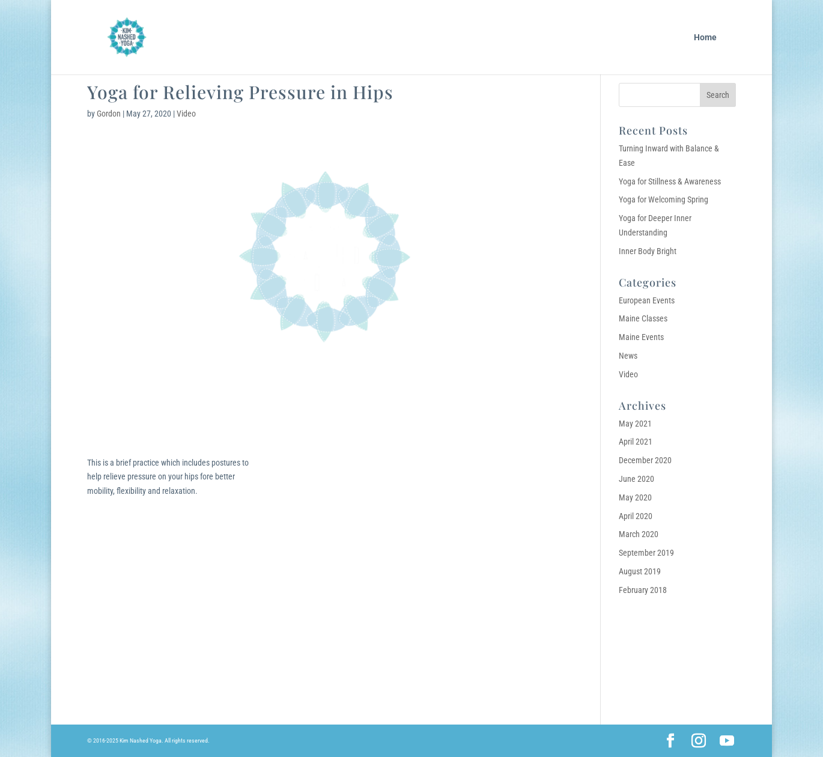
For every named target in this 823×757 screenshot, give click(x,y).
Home (705, 37)
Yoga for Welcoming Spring (663, 199)
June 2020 (636, 479)
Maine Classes (643, 318)
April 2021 (635, 441)
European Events (647, 300)
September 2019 (646, 553)
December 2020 (645, 460)
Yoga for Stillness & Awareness (670, 181)
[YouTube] (727, 742)
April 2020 (635, 516)
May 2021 (635, 423)
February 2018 (643, 590)
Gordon (109, 113)
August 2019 (640, 571)
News (628, 355)
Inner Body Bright (647, 251)
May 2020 (635, 497)
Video (186, 113)
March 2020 (638, 534)
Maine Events (641, 337)
